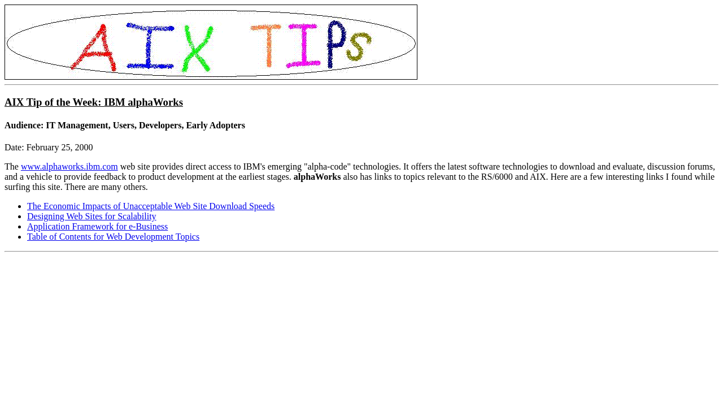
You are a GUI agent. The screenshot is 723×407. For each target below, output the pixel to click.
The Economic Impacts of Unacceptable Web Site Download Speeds (151, 206)
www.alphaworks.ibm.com (69, 166)
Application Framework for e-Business (97, 226)
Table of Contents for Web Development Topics (113, 236)
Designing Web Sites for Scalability (91, 216)
